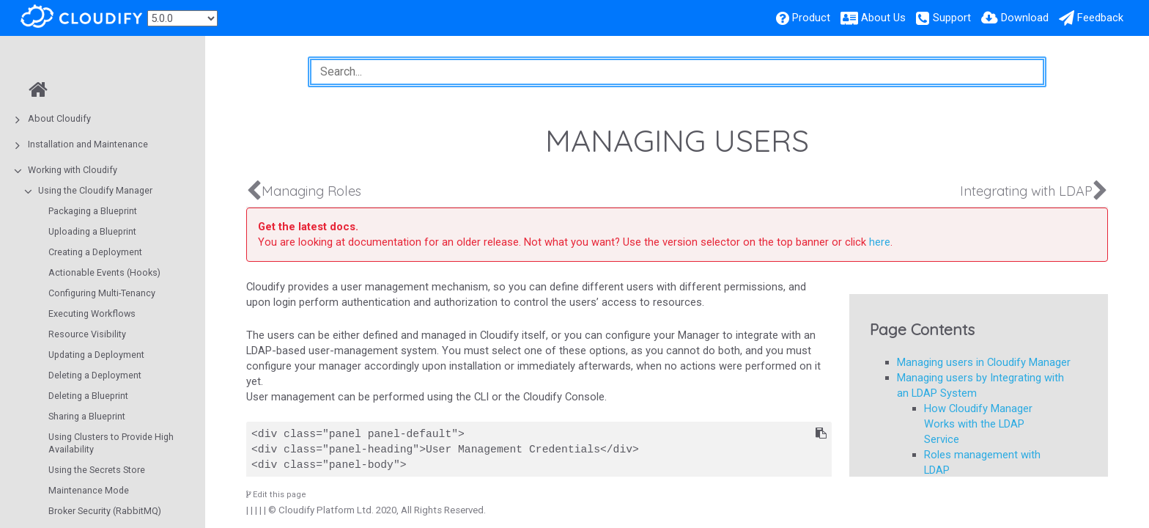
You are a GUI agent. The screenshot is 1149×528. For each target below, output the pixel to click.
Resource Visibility (87, 334)
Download (1025, 17)
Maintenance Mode (88, 490)
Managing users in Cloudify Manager (984, 362)
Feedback (1100, 17)
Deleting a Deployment (94, 375)
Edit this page (276, 494)
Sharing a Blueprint (86, 416)
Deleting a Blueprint (88, 395)
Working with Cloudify (72, 169)
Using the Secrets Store (96, 469)
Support (952, 17)
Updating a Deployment (96, 354)
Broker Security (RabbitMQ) (104, 510)
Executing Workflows (92, 313)
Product (811, 17)
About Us (883, 17)
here (879, 242)
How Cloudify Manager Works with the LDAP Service (978, 424)
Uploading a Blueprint (92, 231)
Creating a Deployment (95, 251)
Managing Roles (311, 191)
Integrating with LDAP (1026, 191)
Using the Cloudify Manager (95, 190)
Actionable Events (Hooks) (104, 272)
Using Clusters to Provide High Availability (111, 443)
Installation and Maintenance (88, 144)
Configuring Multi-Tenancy (101, 292)
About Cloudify (59, 118)
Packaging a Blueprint (92, 210)
